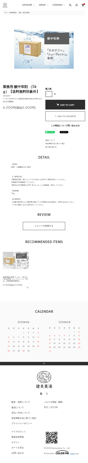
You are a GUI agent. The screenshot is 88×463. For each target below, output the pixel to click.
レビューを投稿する (44, 226)
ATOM (54, 407)
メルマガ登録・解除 (53, 402)
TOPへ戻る (44, 363)
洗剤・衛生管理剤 (24, 12)
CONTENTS (57, 5)
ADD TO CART (65, 104)
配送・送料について (20, 402)
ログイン (15, 442)
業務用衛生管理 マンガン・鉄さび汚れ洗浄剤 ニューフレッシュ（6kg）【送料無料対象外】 (15, 279)
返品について (50, 140)
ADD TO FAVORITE (65, 116)
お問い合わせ (17, 453)
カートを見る (17, 448)
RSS (46, 407)
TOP (5, 12)
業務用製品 (13, 12)
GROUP (42, 5)
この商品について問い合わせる (65, 126)
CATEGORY (27, 5)
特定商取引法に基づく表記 (55, 144)
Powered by (60, 452)
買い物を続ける (51, 147)
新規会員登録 (17, 437)
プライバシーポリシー (21, 423)
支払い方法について (20, 413)
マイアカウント (18, 432)
